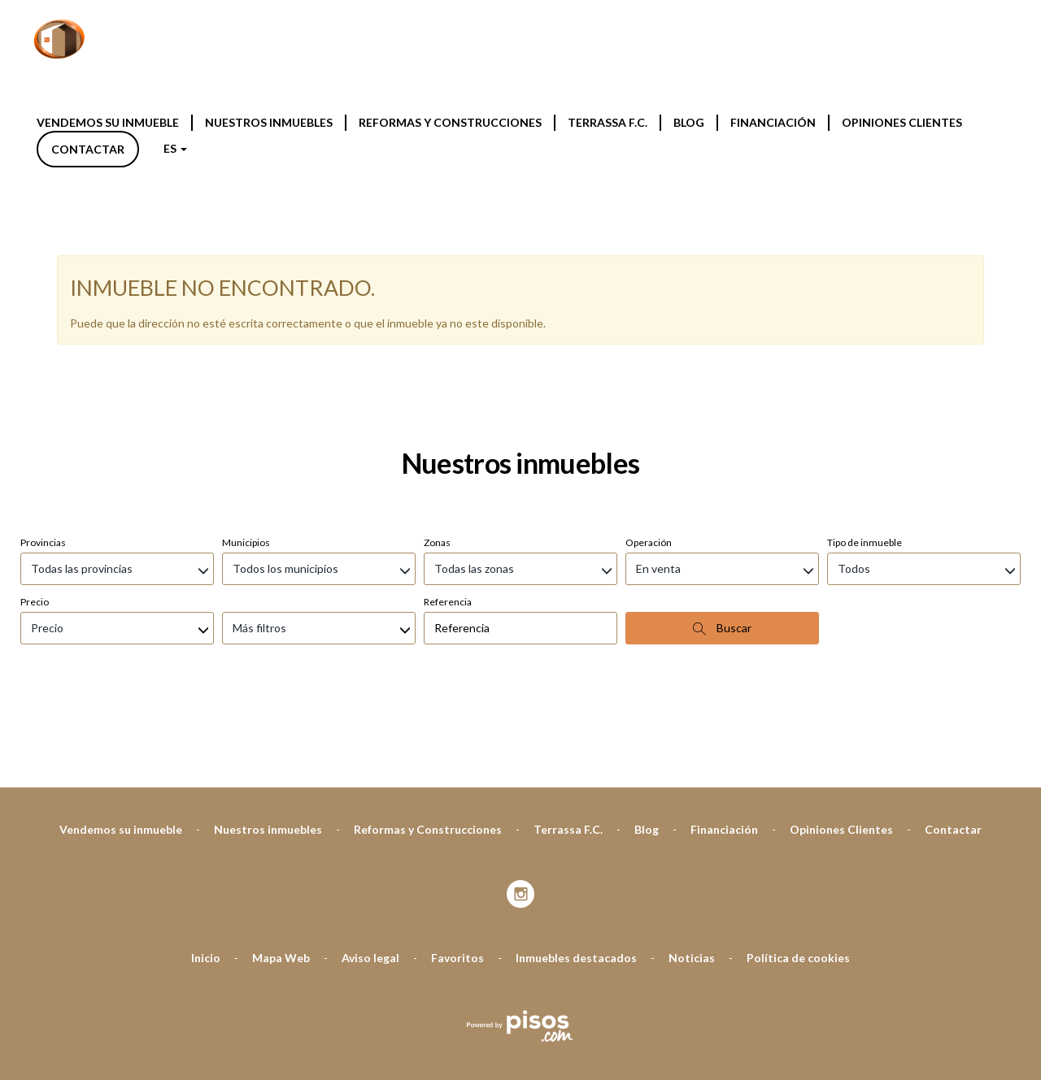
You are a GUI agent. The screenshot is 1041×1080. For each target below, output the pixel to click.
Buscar (722, 434)
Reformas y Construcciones (450, 122)
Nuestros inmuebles (269, 122)
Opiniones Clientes (902, 122)
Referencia (448, 407)
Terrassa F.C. (607, 122)
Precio (34, 407)
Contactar (87, 149)
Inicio (205, 763)
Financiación (773, 122)
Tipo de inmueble (864, 348)
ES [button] (175, 148)
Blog (688, 122)
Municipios (246, 348)
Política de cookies (798, 763)
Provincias (43, 348)
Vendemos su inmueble (108, 122)
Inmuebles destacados (576, 763)
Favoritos (457, 763)
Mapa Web (281, 763)
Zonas (437, 348)
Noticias (692, 763)
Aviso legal (370, 763)
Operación (648, 348)
